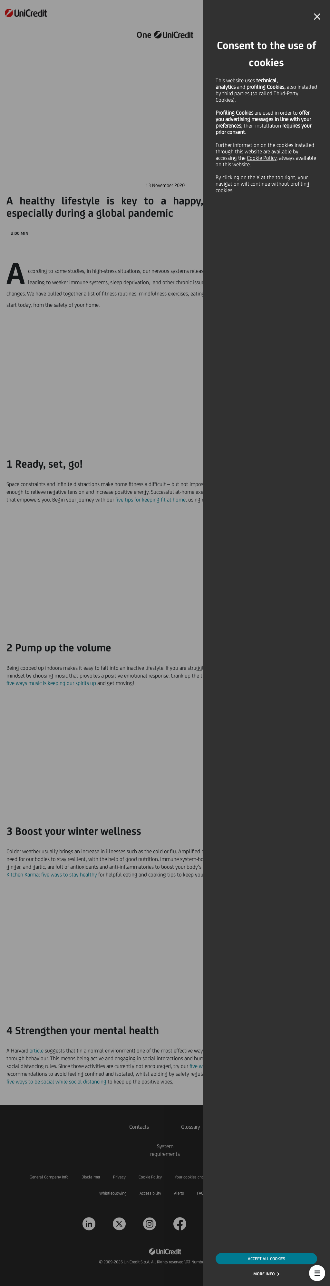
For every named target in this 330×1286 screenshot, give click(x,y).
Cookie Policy (262, 158)
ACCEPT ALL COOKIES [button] (266, 1258)
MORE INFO (264, 1273)
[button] (317, 1273)
